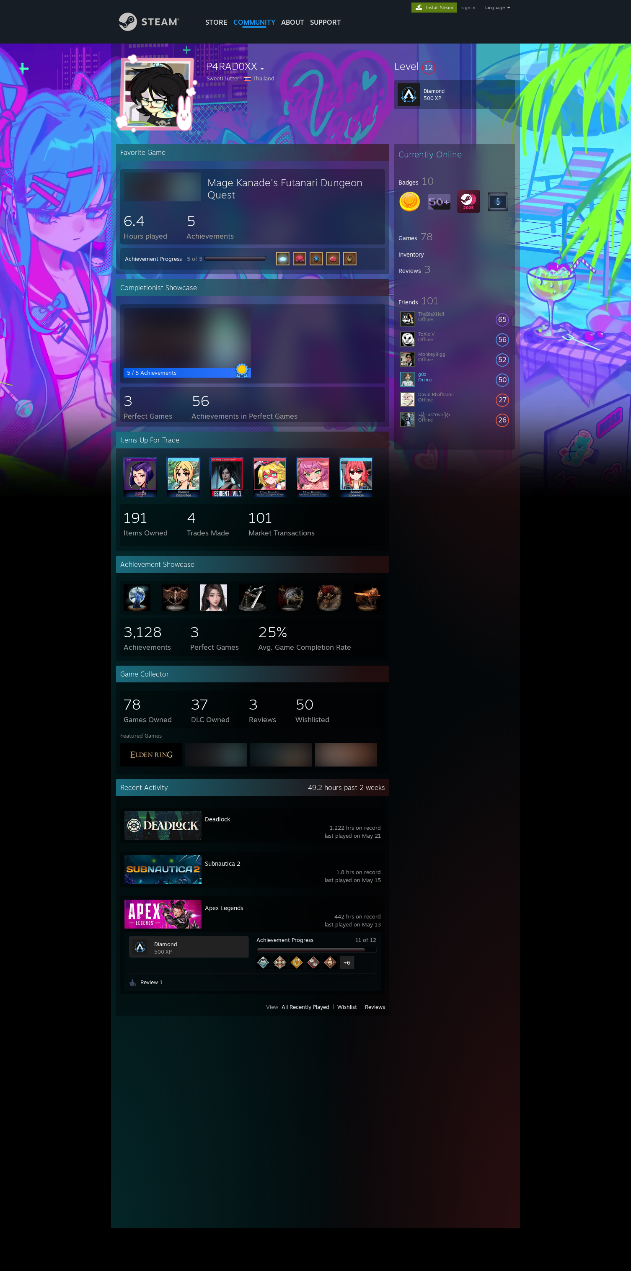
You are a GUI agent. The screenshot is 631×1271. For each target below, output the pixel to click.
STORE (216, 22)
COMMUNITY (254, 22)
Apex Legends (224, 907)
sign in (468, 7)
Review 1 (151, 982)
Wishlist (347, 1006)
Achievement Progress (153, 258)
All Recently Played (305, 1006)
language (495, 7)
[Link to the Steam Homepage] (155, 28)
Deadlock (217, 819)
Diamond (165, 944)
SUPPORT (325, 22)
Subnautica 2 (223, 863)
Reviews (375, 1006)
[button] (454, 66)
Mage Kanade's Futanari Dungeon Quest (284, 188)
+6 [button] (347, 962)
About (292, 22)
